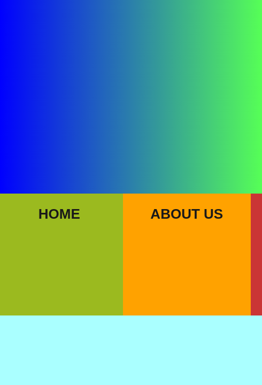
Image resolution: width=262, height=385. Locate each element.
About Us (186, 214)
